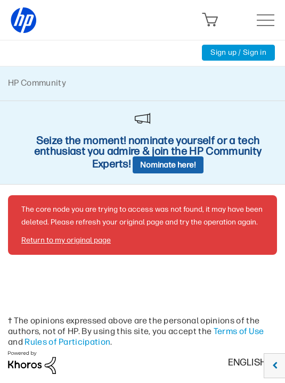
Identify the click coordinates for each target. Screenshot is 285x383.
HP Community (37, 83)
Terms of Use (239, 331)
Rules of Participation (67, 342)
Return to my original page (66, 240)
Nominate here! (168, 165)
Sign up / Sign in (238, 52)
